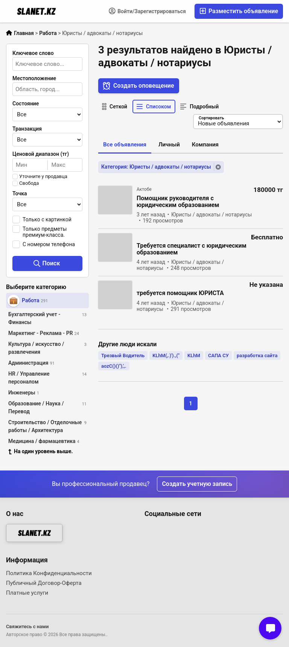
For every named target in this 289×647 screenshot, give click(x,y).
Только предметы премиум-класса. (45, 232)
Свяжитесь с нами (27, 626)
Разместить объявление (238, 11)
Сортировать (211, 118)
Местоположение (34, 78)
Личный (169, 144)
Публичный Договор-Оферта (44, 583)
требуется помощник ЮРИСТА (180, 293)
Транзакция (27, 129)
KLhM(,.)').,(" (165, 355)
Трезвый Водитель (122, 355)
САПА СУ (218, 355)
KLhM (193, 355)
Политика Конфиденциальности (49, 573)
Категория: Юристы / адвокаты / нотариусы (156, 167)
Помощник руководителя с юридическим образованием (178, 202)
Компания (205, 144)
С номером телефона (49, 244)
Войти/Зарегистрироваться (147, 11)
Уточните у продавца (43, 176)
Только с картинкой (47, 219)
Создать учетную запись (197, 483)
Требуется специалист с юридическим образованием (191, 249)
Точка (19, 193)
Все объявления (124, 144)
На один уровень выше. (40, 451)
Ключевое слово (33, 53)
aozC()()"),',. (113, 366)
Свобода (29, 183)
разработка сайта (257, 355)
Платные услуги (27, 592)
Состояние (25, 103)
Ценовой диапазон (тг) (40, 154)
